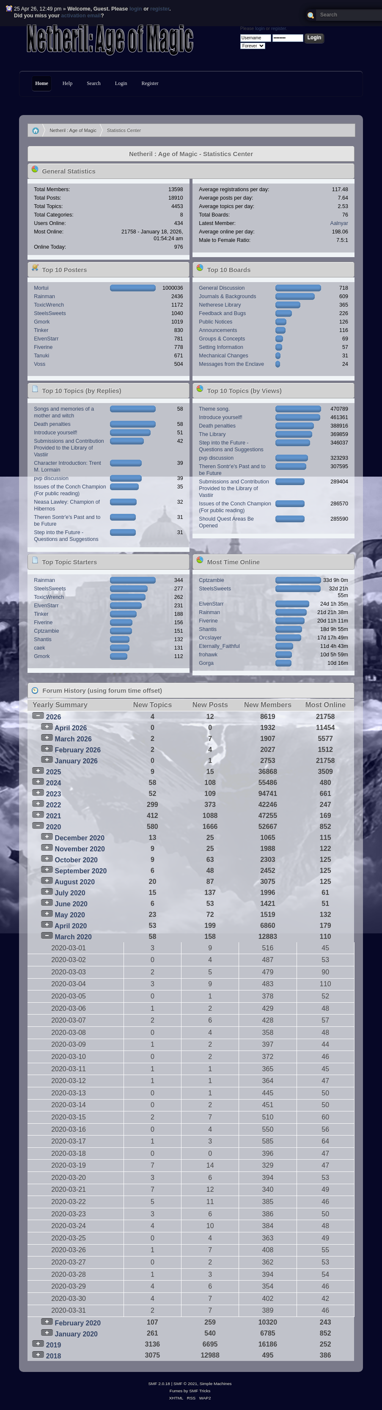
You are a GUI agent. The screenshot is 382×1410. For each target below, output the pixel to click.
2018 (53, 1356)
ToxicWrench (49, 305)
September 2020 (81, 871)
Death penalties (52, 424)
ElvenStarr (46, 339)
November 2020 (80, 849)
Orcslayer (210, 638)
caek (39, 648)
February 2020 (78, 1323)
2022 (53, 805)
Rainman (44, 296)
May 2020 (70, 915)
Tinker (41, 330)
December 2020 (79, 838)
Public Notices (215, 322)
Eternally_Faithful (219, 646)
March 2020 (73, 937)
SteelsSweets (50, 313)
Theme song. (214, 409)
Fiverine (43, 347)
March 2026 (73, 739)
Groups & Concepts (222, 339)
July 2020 (70, 893)
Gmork (41, 322)
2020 (53, 827)
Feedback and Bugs (222, 313)
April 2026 (71, 728)
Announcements (218, 330)
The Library (212, 434)
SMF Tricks (199, 1390)
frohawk (208, 655)
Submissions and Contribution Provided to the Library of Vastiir (69, 448)
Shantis (43, 639)
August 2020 (75, 882)
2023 (53, 794)
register (159, 9)
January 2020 (76, 1334)
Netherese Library (220, 305)
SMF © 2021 (185, 1383)
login (135, 9)
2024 (53, 783)
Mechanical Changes (223, 356)
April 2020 (71, 926)
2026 (53, 717)
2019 (53, 1345)
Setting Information (221, 347)
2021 (53, 816)
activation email (81, 16)
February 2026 (78, 750)
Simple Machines (216, 1383)
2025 (53, 772)
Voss (39, 364)
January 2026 (76, 761)
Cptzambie (46, 631)
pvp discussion (51, 478)
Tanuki (41, 356)
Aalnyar (339, 223)
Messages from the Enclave (231, 364)
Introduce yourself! (55, 433)
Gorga (206, 663)
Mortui (41, 288)
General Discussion (222, 288)
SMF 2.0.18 (159, 1383)
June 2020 (71, 904)
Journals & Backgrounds (227, 296)
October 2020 (76, 860)
